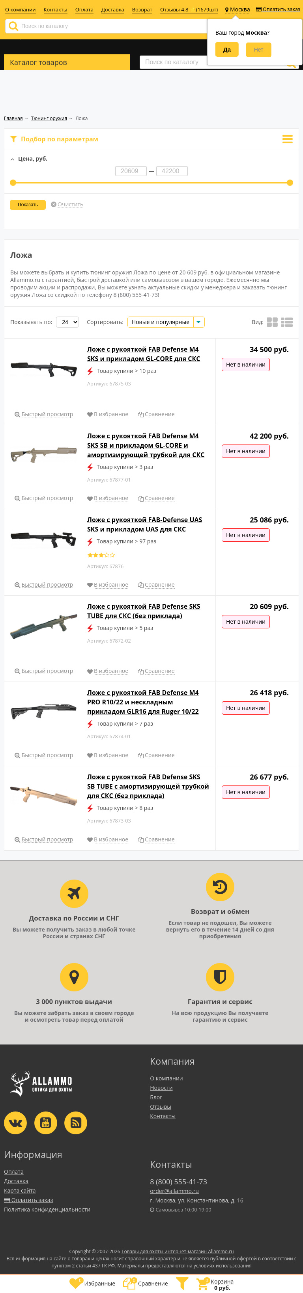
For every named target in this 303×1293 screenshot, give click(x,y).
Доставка (112, 9)
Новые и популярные (160, 322)
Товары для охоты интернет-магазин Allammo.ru (178, 1251)
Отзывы (160, 1106)
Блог (156, 1097)
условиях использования (223, 1265)
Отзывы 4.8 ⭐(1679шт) (189, 9)
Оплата (84, 9)
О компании (20, 9)
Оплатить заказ (278, 9)
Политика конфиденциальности (47, 1209)
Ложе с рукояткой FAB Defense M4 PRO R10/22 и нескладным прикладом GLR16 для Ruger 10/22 (143, 702)
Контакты (55, 9)
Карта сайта (20, 1190)
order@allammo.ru (174, 1191)
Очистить (70, 204)
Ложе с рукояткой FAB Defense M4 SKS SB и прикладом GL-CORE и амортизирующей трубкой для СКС (145, 445)
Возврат (142, 9)
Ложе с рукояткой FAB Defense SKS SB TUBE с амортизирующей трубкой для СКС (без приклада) (148, 786)
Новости (161, 1087)
